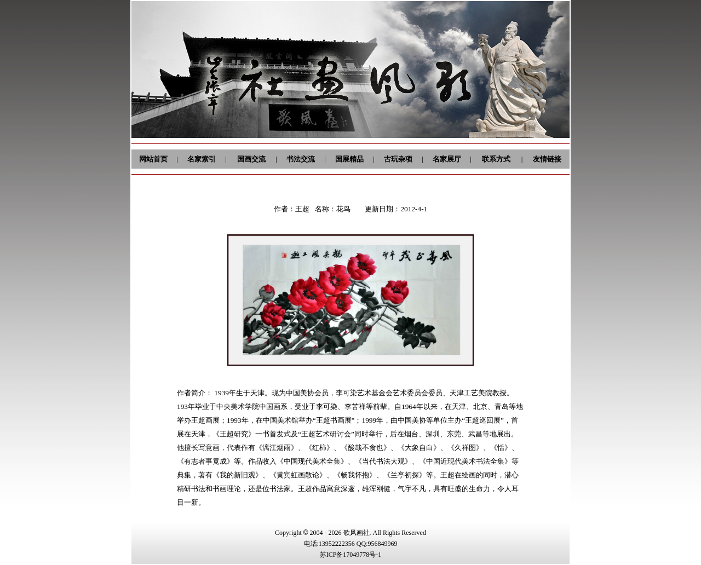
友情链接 (547, 159)
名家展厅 (447, 159)
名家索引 (201, 159)
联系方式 (496, 159)
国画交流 (251, 159)
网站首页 (153, 159)
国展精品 (349, 159)
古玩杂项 (398, 159)
